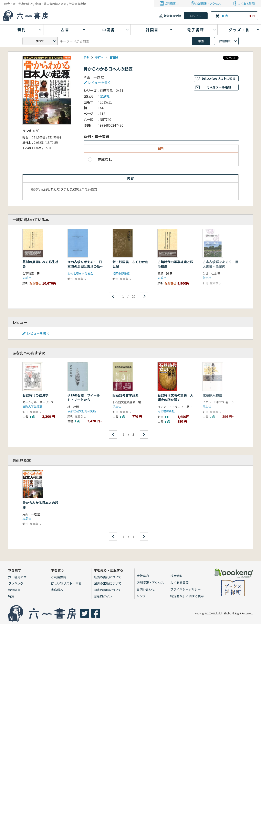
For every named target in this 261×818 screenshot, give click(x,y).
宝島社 (104, 96)
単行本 (99, 57)
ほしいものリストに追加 (219, 78)
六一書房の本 (17, 577)
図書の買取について (107, 590)
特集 (11, 596)
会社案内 (143, 576)
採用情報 (176, 576)
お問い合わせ (146, 589)
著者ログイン (103, 596)
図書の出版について (107, 583)
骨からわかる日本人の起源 (40, 504)
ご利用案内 (171, 3)
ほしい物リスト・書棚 (66, 583)
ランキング (15, 583)
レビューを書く (99, 82)
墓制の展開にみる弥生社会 (40, 264)
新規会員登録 (172, 16)
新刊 (86, 57)
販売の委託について (107, 577)
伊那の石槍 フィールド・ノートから (83, 397)
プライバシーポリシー (185, 589)
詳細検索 (225, 41)
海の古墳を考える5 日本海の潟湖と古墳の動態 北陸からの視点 (87, 266)
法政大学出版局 (32, 406)
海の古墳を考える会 (80, 273)
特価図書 (14, 590)
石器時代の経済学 (35, 395)
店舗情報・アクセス (208, 3)
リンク (141, 596)
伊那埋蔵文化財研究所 (81, 411)
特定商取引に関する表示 (187, 596)
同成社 (26, 278)
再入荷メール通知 (218, 87)
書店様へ (57, 590)
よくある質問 (246, 3)
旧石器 (113, 57)
